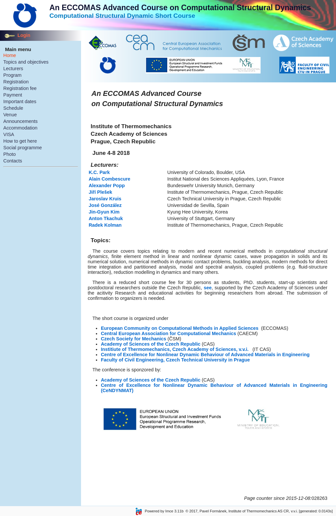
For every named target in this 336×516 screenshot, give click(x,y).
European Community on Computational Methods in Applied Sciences (179, 328)
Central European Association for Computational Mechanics (168, 333)
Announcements (20, 121)
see (207, 287)
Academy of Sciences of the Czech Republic (150, 344)
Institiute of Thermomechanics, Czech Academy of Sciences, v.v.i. (174, 349)
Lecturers (13, 68)
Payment (12, 95)
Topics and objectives (25, 62)
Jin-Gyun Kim (104, 212)
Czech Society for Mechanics (133, 338)
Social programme (22, 147)
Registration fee (20, 88)
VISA (8, 134)
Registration (16, 81)
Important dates (19, 101)
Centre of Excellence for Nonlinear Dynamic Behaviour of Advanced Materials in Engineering (205, 354)
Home (9, 55)
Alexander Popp (107, 185)
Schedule (13, 108)
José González (106, 205)
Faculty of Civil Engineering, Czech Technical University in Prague (175, 359)
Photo (9, 154)
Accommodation (20, 127)
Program (12, 75)
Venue (10, 114)
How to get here (20, 141)
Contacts (12, 160)
